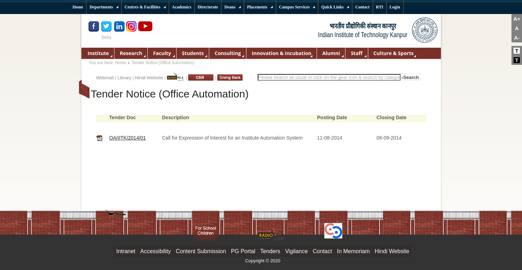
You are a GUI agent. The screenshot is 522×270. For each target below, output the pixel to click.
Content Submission (201, 251)
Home (120, 62)
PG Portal (243, 251)
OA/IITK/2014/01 (127, 138)
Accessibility (155, 251)
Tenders (270, 251)
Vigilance (296, 251)
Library (124, 77)
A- (517, 38)
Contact (322, 251)
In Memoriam (353, 251)
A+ (516, 19)
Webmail (105, 77)
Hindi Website (149, 77)
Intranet (125, 251)
